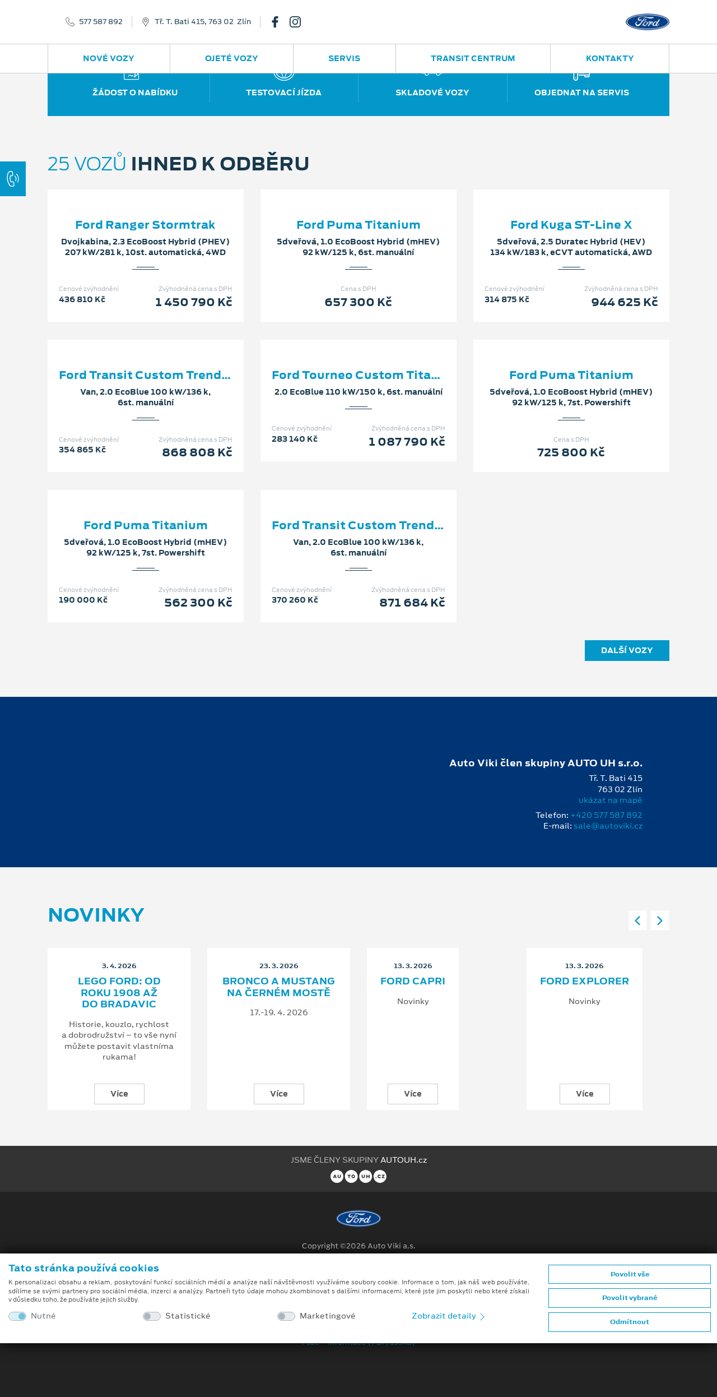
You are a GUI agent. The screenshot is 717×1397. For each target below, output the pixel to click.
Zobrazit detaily (449, 1315)
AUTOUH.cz (403, 1159)
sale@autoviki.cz (608, 825)
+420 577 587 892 (606, 815)
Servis (344, 58)
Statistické (188, 1316)
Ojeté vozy (231, 58)
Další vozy (627, 650)
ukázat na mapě (610, 800)
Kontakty (610, 58)
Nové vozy (108, 58)
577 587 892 (101, 22)
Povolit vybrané (629, 1297)
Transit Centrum (473, 58)
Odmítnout (629, 1321)
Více (119, 1093)
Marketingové (328, 1316)
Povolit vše (630, 1274)
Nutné (43, 1316)
